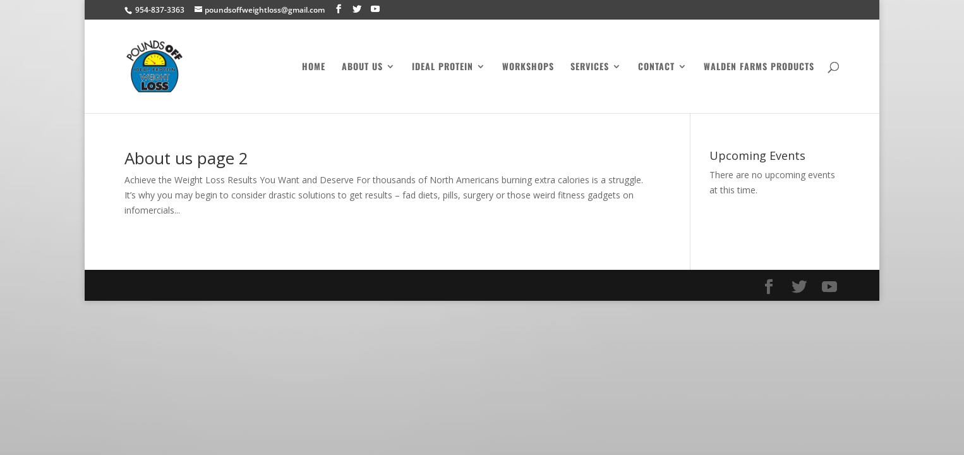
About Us (362, 67)
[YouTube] (375, 9)
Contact (656, 67)
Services (589, 67)
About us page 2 (186, 158)
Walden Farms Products (759, 67)
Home (313, 67)
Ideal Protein (442, 67)
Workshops (528, 67)
